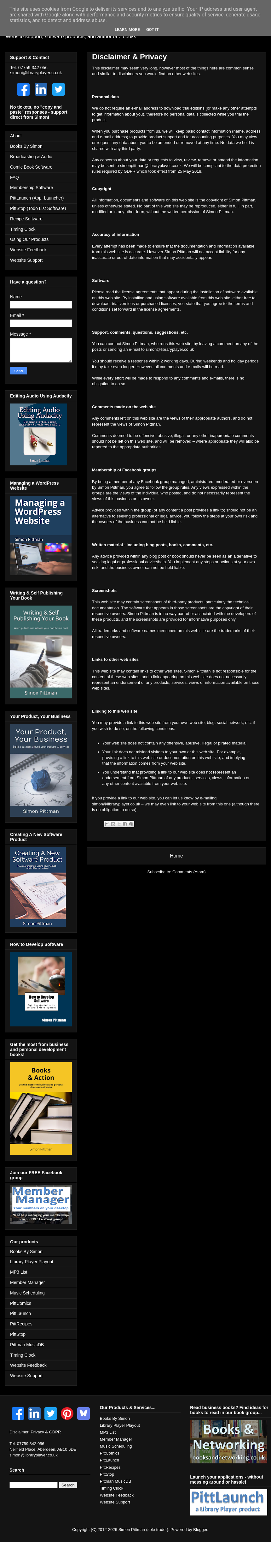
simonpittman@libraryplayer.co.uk (151, 165)
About (16, 135)
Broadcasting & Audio (31, 156)
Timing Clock (22, 229)
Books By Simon (26, 146)
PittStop (18, 1334)
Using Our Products (29, 239)
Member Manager (27, 1282)
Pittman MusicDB (27, 1344)
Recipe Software (26, 218)
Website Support (26, 260)
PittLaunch (20, 1313)
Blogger (200, 1529)
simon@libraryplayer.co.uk (170, 349)
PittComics (20, 1303)
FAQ (14, 177)
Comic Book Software (31, 167)
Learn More (127, 29)
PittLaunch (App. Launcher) (37, 197)
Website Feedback (28, 249)
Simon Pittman (131, 1529)
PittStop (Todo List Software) (38, 208)
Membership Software (31, 187)
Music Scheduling (27, 1292)
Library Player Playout (31, 1261)
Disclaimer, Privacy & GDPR (35, 1432)
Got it (152, 29)
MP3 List (18, 1272)
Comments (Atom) (188, 872)
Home (176, 855)
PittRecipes (21, 1323)
